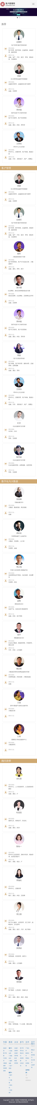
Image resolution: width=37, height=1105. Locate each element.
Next (34, 14)
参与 (24, 1043)
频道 (11, 1043)
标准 (15, 1058)
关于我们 (33, 1043)
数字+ (10, 1072)
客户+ (10, 1048)
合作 (29, 1043)
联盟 (15, 1060)
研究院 (16, 1063)
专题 (5, 1043)
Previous (3, 14)
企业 (17, 1043)
